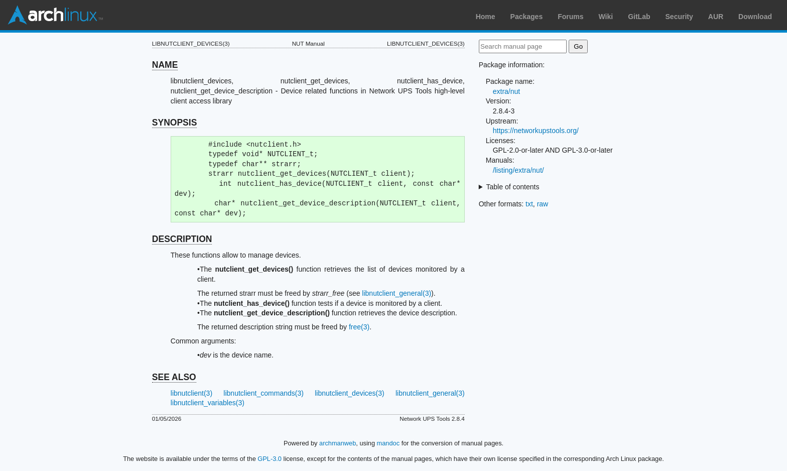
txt (529, 204)
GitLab (639, 17)
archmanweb (337, 443)
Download (755, 17)
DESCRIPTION (182, 239)
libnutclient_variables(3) (207, 403)
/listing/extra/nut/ (518, 170)
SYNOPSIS (174, 122)
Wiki (606, 17)
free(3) (359, 327)
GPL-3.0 (269, 458)
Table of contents (513, 187)
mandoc (388, 443)
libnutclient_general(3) (396, 293)
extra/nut (506, 91)
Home (485, 17)
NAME (165, 65)
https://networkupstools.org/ (536, 131)
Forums (570, 17)
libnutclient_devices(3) (349, 393)
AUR (715, 17)
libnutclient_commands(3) (263, 393)
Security (679, 17)
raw (543, 204)
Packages (526, 17)
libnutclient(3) (191, 393)
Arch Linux (55, 15)
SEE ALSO (174, 377)
